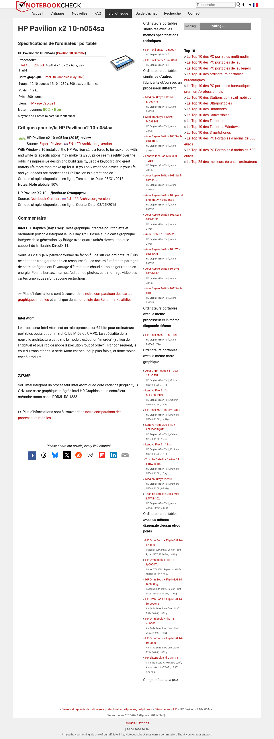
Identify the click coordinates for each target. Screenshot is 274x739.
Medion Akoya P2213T (159, 479)
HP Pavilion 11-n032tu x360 (162, 410)
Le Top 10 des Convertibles (208, 115)
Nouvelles (79, 13)
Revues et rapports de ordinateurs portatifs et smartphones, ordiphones (107, 709)
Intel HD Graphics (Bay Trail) (64, 77)
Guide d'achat (146, 13)
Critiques (58, 13)
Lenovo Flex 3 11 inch (158, 444)
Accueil (37, 13)
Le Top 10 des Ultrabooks (207, 109)
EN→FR (74, 144)
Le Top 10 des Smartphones (209, 132)
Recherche (172, 13)
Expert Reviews (51, 144)
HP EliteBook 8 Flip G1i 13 (161, 657)
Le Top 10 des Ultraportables (209, 103)
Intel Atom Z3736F (32, 65)
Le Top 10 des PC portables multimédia (218, 56)
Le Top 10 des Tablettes (205, 121)
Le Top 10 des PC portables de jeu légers (219, 68)
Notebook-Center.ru (46, 199)
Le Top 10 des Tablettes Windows (213, 127)
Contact (194, 13)
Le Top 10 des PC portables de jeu (213, 62)
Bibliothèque (118, 13)
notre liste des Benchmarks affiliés (104, 300)
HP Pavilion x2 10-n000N (160, 49)
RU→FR (73, 199)
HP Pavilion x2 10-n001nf (161, 60)
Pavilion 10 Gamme (71, 53)
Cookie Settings (137, 723)
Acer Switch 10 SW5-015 (160, 234)
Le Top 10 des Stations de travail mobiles (219, 97)
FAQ (98, 13)
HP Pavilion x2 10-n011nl (161, 335)
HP (175, 709)
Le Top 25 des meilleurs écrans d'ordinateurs (222, 162)
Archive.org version (97, 144)
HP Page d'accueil (42, 103)
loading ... (192, 26)
